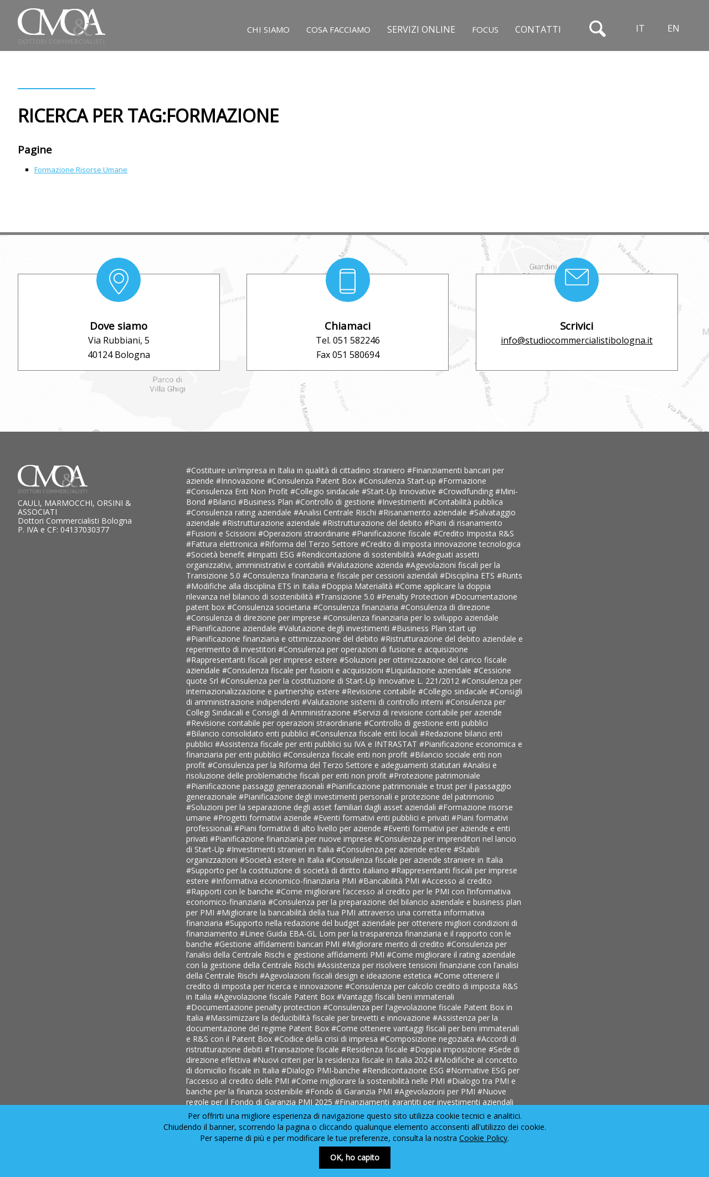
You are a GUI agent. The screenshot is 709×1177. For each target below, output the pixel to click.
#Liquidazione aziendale (430, 670)
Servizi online (421, 29)
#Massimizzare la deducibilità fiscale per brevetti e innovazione (319, 1017)
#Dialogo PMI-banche (321, 1070)
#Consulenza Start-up (398, 480)
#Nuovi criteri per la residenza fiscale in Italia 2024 (343, 1060)
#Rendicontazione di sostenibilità (356, 554)
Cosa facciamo (338, 29)
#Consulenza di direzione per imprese (254, 617)
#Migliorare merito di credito (394, 944)
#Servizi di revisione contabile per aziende (427, 712)
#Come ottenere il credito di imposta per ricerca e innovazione (342, 980)
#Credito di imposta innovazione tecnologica (441, 544)
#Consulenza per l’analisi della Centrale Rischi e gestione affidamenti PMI (346, 949)
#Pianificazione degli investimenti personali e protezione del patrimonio (366, 796)
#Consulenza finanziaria (356, 607)
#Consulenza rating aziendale (240, 512)
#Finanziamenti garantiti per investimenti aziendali (424, 1102)
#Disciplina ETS (468, 575)
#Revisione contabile (380, 691)
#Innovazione (241, 480)
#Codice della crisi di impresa (327, 1038)
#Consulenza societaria (270, 607)
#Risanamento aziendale (423, 512)
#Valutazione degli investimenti (335, 628)
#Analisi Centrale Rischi (336, 512)
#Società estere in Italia (283, 859)
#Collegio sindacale (326, 491)
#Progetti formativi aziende (263, 817)
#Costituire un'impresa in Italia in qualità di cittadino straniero (296, 470)
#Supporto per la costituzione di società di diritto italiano (288, 870)
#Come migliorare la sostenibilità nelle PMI (369, 1081)
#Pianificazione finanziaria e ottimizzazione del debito (283, 638)
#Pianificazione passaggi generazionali (256, 786)
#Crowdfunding (466, 491)
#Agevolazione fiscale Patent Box (275, 996)
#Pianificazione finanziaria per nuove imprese (292, 838)
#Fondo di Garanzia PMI (349, 1091)
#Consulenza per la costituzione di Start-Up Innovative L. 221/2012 (340, 681)
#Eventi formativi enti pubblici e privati (382, 817)
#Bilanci (223, 502)
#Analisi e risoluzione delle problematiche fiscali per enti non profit (341, 770)
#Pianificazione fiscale (392, 533)
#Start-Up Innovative (400, 491)
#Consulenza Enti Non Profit (238, 491)
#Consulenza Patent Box (312, 480)
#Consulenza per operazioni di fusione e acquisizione (373, 649)
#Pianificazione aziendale (232, 628)
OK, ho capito (354, 1157)
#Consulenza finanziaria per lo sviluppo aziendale (411, 617)
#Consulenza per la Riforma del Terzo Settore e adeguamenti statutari (335, 765)
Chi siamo (268, 29)
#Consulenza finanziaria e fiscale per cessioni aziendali (341, 575)
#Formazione (462, 480)
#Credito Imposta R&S (473, 533)
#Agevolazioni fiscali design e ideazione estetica (347, 975)
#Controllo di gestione (336, 502)
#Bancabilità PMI (390, 881)
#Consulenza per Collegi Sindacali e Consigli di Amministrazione (346, 707)
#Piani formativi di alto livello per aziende (308, 828)
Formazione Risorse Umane (80, 170)
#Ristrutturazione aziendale (272, 523)
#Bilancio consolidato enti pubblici (248, 733)
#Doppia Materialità (358, 586)
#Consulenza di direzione (445, 607)
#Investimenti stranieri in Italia (281, 849)
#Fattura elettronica (223, 544)
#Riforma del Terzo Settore (310, 544)
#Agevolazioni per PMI (435, 1091)
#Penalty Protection (413, 596)
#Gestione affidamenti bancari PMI (278, 944)
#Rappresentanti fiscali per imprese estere (263, 659)
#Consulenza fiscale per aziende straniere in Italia (414, 859)
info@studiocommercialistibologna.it (577, 340)
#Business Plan (266, 502)
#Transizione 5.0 (346, 596)
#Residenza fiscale (375, 1049)
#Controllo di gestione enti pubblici (426, 723)
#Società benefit (216, 554)
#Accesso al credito (457, 881)
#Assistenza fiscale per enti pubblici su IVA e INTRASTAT (317, 744)
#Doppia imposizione (449, 1049)
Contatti (538, 29)
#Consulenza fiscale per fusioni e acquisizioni (304, 670)
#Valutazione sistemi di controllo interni (373, 702)
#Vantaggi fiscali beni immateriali (395, 996)
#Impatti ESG (271, 554)
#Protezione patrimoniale (434, 775)
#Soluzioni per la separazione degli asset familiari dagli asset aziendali (312, 807)
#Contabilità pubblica (465, 502)
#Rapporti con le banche (231, 891)
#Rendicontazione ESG (404, 1070)
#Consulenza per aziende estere (395, 849)
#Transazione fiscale (303, 1049)
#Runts (509, 575)
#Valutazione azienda (366, 565)
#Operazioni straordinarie (305, 533)
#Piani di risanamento (463, 523)
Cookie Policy (483, 1138)
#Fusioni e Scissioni (222, 533)
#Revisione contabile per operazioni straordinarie (275, 723)
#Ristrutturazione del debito (373, 523)
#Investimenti (402, 502)
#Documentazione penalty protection (254, 1007)
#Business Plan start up (434, 628)
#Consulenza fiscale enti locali (365, 733)
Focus (485, 29)
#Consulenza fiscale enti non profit (346, 754)
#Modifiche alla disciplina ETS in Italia (253, 586)
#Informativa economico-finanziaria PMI (284, 881)
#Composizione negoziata (428, 1038)
